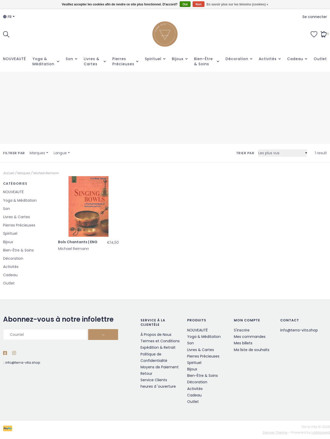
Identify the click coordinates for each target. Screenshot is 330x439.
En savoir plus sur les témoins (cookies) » (237, 4)
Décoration (237, 58)
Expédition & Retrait (158, 347)
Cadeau (295, 58)
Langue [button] (60, 153)
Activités (268, 58)
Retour (146, 373)
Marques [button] (37, 153)
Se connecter (314, 16)
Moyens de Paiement (160, 367)
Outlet (320, 58)
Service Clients (154, 380)
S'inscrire (242, 330)
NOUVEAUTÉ (14, 58)
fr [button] (7, 16)
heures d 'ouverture (158, 386)
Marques (23, 173)
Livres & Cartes (92, 61)
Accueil (8, 173)
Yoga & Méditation (43, 61)
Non (198, 4)
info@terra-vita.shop (22, 362)
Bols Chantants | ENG (77, 242)
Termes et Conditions (160, 341)
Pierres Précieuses (123, 61)
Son (69, 58)
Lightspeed (320, 432)
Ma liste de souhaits (251, 349)
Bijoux (178, 58)
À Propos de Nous (156, 334)
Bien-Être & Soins (203, 61)
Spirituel (153, 58)
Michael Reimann (46, 173)
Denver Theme (275, 432)
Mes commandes (250, 336)
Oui (185, 4)
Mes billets (243, 343)
